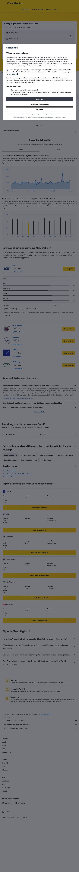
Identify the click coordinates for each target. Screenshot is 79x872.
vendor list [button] (14, 74)
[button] (39, 99)
